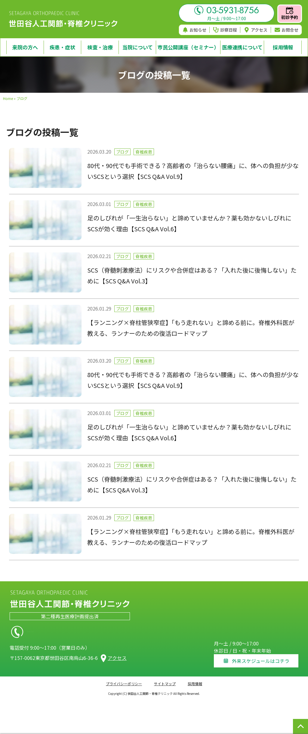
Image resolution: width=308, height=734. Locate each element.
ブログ (122, 152)
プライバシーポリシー (124, 679)
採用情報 (195, 679)
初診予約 (289, 13)
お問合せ (286, 30)
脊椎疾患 (143, 152)
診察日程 (225, 30)
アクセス (255, 30)
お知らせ (194, 30)
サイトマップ (165, 679)
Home (8, 98)
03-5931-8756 (226, 10)
